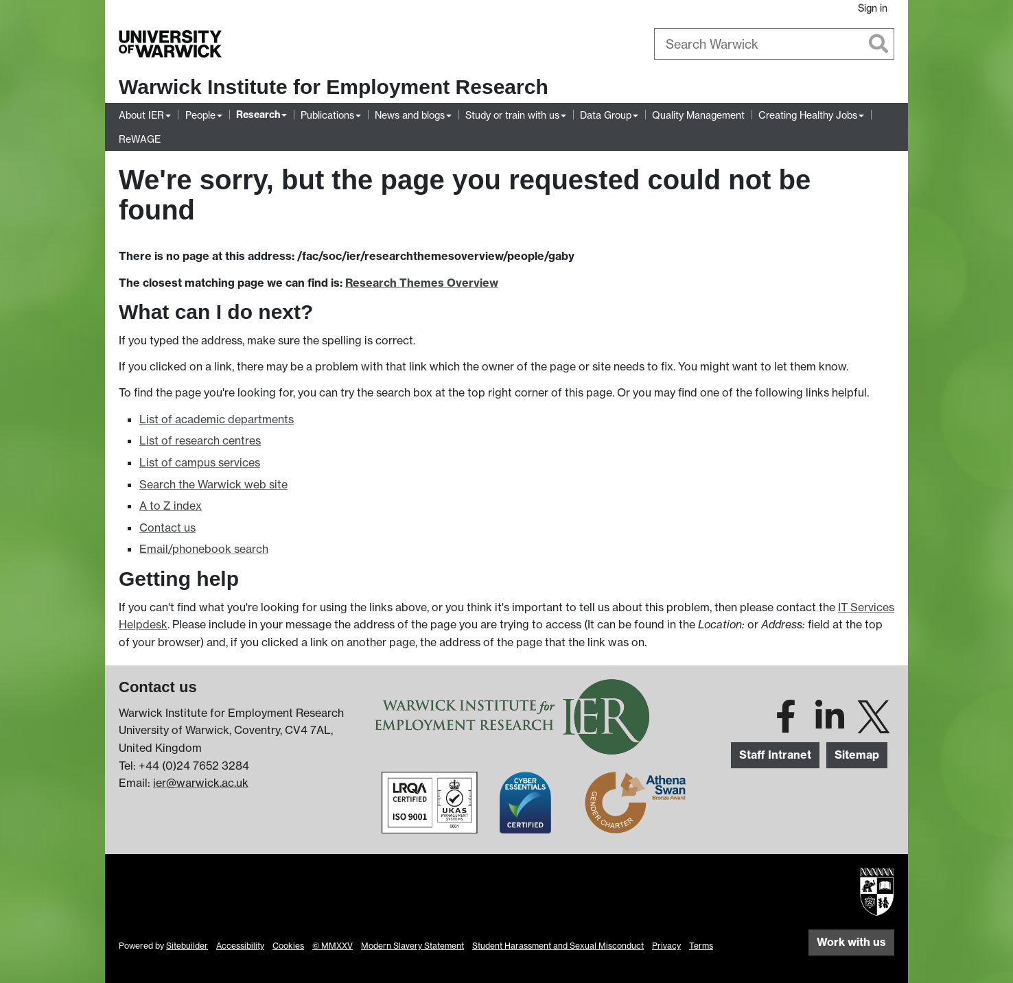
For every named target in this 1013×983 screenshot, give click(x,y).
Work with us (851, 942)
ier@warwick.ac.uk (200, 783)
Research (258, 114)
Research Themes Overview (421, 282)
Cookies (288, 945)
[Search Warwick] (774, 44)
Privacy (666, 945)
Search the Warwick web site (213, 484)
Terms (701, 945)
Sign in (872, 8)
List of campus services (199, 462)
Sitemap (857, 754)
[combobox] (774, 44)
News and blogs (410, 115)
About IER (141, 115)
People (200, 115)
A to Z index (170, 505)
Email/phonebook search (203, 549)
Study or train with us (512, 115)
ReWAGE (140, 139)
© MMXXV (332, 945)
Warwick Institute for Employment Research (333, 86)
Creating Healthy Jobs (807, 115)
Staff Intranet (775, 754)
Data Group (605, 115)
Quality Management (698, 115)
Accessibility (240, 945)
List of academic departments (216, 419)
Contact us (167, 527)
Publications (327, 115)
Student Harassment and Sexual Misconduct (558, 945)
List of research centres (200, 440)
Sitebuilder (187, 945)
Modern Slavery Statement (412, 945)
